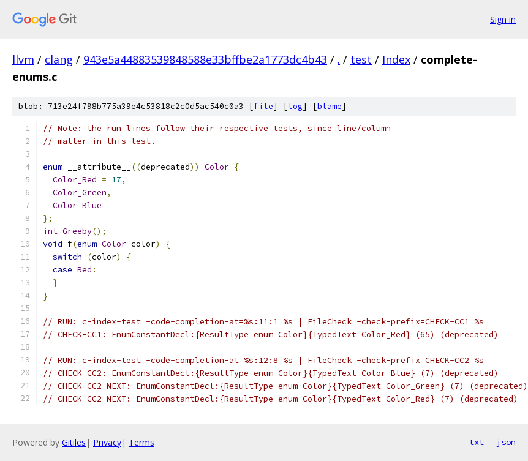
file (263, 106)
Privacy (107, 442)
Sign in (503, 19)
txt (476, 442)
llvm (23, 59)
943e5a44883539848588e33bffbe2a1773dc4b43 (205, 59)
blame (329, 106)
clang (59, 59)
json (506, 442)
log (295, 106)
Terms (141, 442)
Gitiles (74, 442)
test (361, 59)
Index (396, 59)
